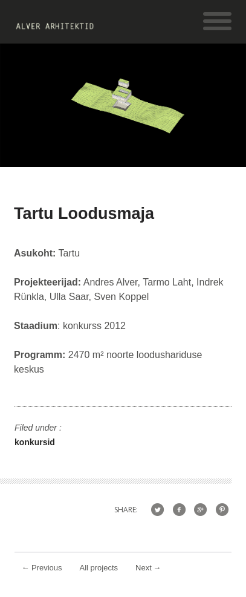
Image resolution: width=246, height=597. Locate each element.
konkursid (35, 442)
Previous (42, 567)
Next (148, 567)
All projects (99, 567)
